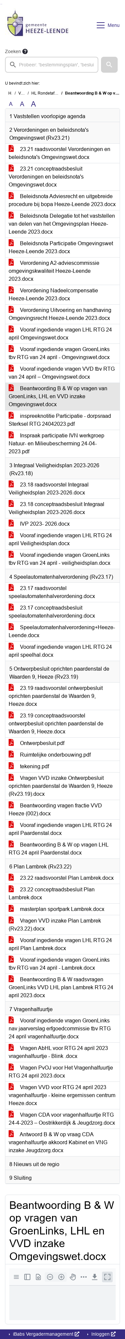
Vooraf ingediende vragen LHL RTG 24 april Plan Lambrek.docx (60, 944)
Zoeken (13, 51)
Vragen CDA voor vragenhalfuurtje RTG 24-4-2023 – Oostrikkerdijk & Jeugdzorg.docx (62, 1119)
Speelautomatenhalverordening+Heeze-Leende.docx (62, 631)
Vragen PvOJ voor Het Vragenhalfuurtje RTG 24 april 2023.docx (61, 1072)
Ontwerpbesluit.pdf (36, 743)
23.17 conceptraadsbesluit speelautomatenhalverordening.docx (52, 612)
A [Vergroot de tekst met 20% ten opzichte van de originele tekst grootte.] (22, 104)
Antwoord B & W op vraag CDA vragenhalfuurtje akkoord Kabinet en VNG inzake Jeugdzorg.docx (58, 1142)
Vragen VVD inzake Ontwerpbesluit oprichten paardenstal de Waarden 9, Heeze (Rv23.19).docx (61, 786)
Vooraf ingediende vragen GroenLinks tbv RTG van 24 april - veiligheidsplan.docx (59, 559)
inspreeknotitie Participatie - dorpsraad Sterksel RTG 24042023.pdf (60, 420)
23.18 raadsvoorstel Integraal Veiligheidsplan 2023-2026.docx (49, 488)
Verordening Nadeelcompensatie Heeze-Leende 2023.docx (53, 294)
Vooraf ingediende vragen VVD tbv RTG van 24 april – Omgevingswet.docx (62, 373)
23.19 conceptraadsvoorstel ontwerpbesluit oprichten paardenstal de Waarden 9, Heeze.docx (56, 723)
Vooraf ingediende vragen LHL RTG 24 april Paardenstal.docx (60, 829)
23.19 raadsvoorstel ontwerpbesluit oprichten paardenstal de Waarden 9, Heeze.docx (56, 696)
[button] (109, 65)
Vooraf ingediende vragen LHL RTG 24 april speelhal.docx (60, 651)
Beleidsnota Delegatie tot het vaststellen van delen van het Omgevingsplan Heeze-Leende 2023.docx (62, 224)
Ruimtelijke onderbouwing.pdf (50, 755)
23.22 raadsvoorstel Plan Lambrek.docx (61, 878)
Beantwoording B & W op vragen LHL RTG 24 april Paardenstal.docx (59, 848)
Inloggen (103, 1334)
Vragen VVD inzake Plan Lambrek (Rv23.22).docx (55, 924)
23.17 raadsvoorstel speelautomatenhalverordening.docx (52, 592)
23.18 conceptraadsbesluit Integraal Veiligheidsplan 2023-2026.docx (56, 508)
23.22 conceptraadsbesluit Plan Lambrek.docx (52, 893)
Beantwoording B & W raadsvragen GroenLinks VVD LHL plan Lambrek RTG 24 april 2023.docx (61, 987)
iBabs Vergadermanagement (45, 1334)
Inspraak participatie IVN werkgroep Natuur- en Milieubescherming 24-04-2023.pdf (56, 443)
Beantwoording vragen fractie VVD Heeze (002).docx (55, 809)
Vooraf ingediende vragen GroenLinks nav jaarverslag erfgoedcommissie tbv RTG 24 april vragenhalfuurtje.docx (60, 1028)
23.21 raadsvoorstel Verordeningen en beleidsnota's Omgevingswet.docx (59, 153)
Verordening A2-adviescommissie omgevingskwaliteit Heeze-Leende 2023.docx (54, 271)
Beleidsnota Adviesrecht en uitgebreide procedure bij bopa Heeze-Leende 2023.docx (62, 200)
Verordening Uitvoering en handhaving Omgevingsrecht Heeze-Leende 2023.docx (60, 314)
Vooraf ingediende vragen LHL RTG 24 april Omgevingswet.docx (60, 333)
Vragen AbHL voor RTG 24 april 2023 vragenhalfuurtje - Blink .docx (58, 1052)
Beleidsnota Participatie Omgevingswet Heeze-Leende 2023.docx (61, 247)
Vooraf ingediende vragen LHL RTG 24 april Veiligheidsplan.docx (60, 539)
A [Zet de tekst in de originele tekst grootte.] (11, 104)
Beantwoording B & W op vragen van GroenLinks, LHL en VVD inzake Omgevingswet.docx (58, 396)
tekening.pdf (29, 766)
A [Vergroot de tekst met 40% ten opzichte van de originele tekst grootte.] (33, 104)
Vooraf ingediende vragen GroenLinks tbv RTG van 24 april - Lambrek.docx (59, 964)
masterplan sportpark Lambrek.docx (56, 909)
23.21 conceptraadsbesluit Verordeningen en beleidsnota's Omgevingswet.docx (46, 176)
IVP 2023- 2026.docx (39, 524)
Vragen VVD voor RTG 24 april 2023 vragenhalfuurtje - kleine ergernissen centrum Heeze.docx (62, 1095)
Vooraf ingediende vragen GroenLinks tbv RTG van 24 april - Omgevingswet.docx (59, 353)
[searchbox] (51, 65)
